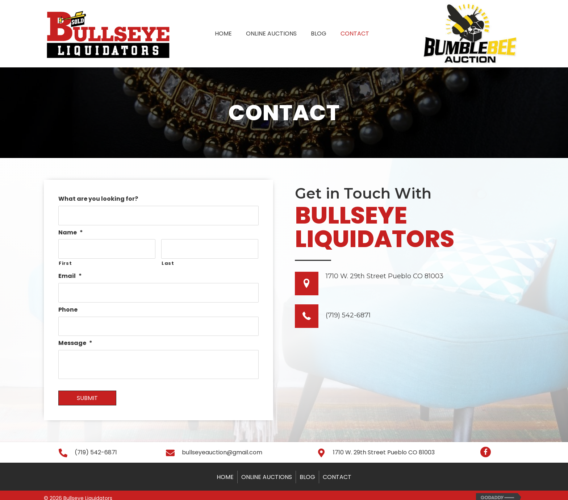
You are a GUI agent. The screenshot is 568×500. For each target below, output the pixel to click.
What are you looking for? (98, 199)
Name (70, 231)
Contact (337, 470)
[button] (485, 444)
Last (168, 259)
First (65, 259)
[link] (223, 32)
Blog (307, 470)
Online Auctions (266, 470)
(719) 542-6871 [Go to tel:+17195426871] (96, 445)
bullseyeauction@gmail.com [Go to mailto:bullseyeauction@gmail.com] (222, 445)
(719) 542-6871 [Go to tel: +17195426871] (348, 315)
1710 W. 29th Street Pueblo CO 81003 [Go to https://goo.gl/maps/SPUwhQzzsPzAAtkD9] (384, 445)
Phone (68, 304)
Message (75, 336)
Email (70, 272)
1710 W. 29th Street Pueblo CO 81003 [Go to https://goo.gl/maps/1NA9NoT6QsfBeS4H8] (384, 276)
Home (225, 470)
